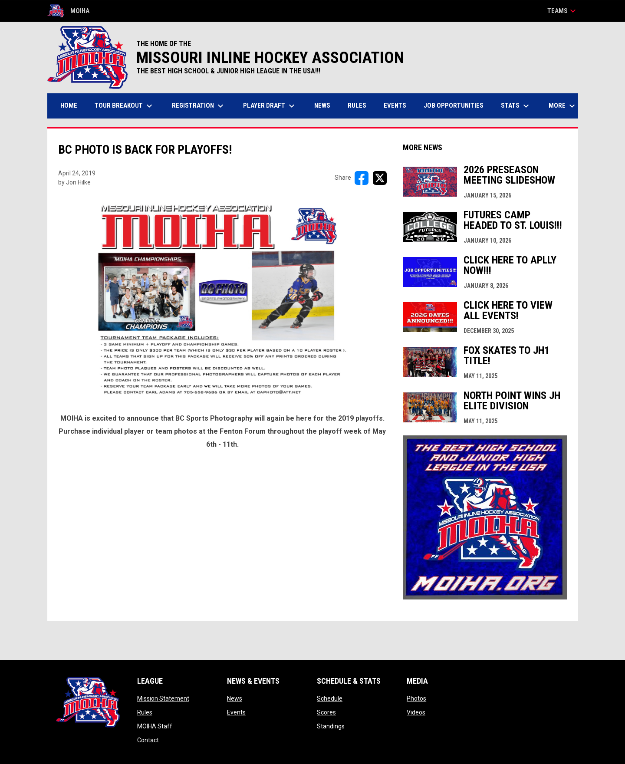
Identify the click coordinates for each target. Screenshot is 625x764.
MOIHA (68, 10)
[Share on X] (380, 178)
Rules (144, 712)
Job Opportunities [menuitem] (454, 105)
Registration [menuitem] (199, 106)
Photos (416, 698)
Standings (331, 726)
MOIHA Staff (154, 726)
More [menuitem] (563, 106)
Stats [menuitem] (516, 106)
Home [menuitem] (68, 105)
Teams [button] (562, 11)
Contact (148, 740)
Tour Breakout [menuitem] (125, 106)
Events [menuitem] (395, 105)
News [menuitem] (322, 105)
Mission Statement (163, 698)
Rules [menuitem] (357, 105)
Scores (326, 712)
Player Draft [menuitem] (270, 106)
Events (236, 712)
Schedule (329, 698)
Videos (416, 712)
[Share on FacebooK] (361, 178)
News (234, 698)
